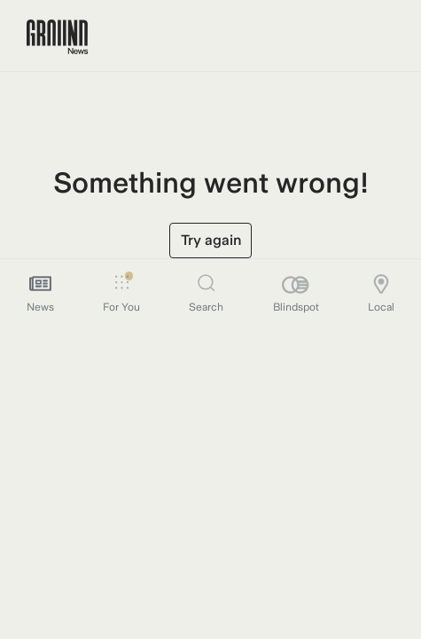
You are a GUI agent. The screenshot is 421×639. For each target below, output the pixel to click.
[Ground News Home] (57, 37)
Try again (211, 240)
